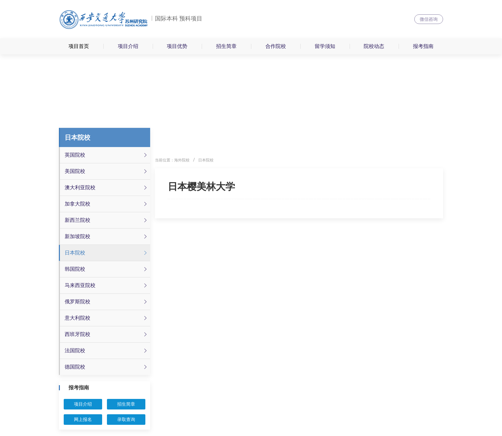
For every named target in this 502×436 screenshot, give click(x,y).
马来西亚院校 (107, 285)
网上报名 (83, 419)
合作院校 (275, 46)
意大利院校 (107, 318)
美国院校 (107, 171)
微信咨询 (429, 19)
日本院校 (107, 253)
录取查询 (126, 419)
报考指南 (423, 46)
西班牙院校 (107, 334)
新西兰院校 (107, 220)
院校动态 (374, 46)
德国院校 (107, 367)
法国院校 (107, 350)
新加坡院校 (107, 236)
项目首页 (79, 46)
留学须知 (325, 46)
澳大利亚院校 (107, 187)
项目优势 (177, 46)
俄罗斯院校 (107, 302)
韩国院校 (107, 269)
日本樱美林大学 (201, 186)
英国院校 (107, 155)
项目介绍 (128, 46)
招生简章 (226, 46)
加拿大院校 (107, 204)
